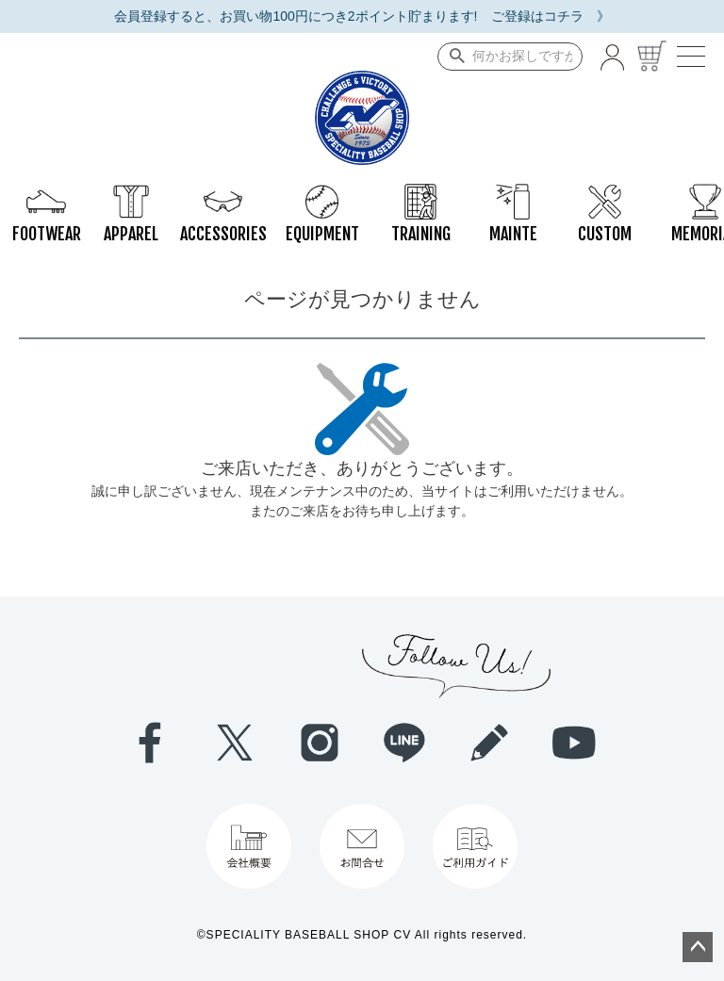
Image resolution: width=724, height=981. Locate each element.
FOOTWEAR (46, 193)
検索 (453, 56)
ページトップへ (698, 947)
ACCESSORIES (223, 193)
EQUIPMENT (322, 193)
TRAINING (421, 193)
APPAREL (131, 193)
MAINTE (513, 193)
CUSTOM (605, 193)
